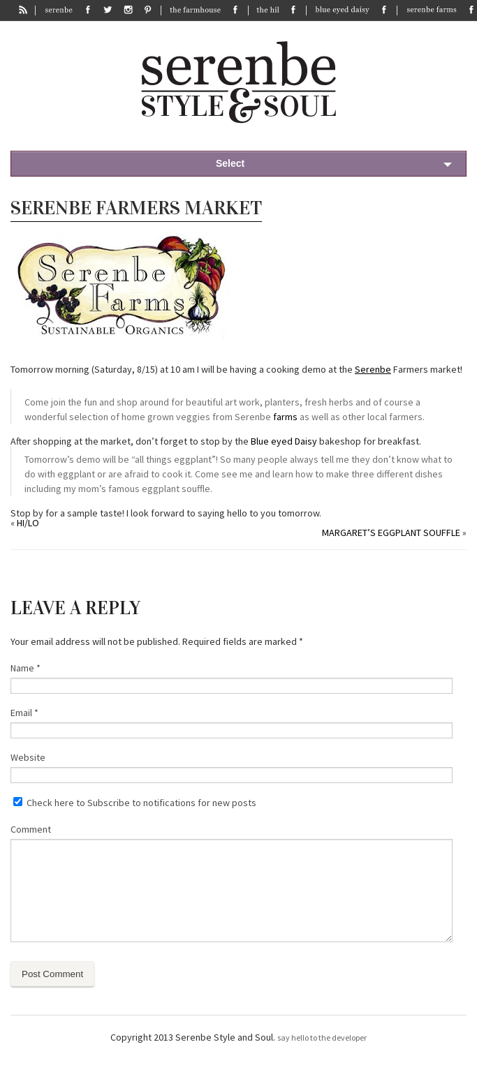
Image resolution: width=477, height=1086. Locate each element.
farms (285, 416)
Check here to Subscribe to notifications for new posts (134, 802)
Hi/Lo (28, 522)
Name (25, 668)
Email (24, 712)
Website (27, 757)
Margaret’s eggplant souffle (391, 532)
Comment (30, 829)
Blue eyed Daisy (284, 441)
